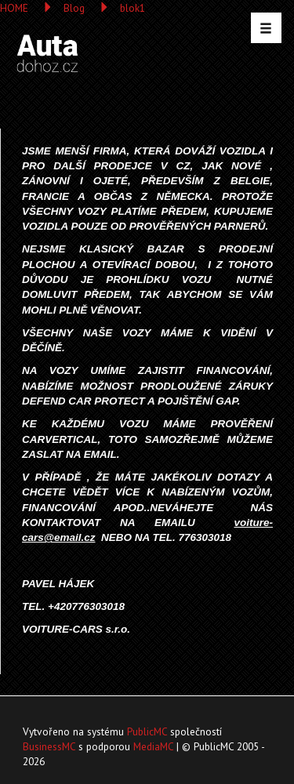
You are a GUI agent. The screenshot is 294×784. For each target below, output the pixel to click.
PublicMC (147, 731)
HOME (14, 8)
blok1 (132, 8)
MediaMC (153, 746)
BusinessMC (49, 746)
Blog (74, 8)
